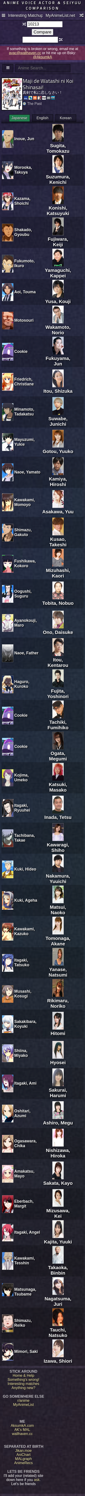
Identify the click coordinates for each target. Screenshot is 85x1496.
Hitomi (58, 1030)
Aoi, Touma (25, 292)
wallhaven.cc (22, 1434)
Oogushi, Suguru (23, 593)
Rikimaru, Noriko (58, 1000)
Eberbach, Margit (24, 1203)
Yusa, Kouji (58, 298)
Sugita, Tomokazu (57, 145)
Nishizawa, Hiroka (58, 1150)
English (42, 118)
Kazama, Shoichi (22, 201)
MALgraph (23, 1459)
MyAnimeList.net (60, 15)
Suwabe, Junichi (57, 418)
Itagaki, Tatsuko (21, 962)
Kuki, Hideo (25, 869)
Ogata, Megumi (58, 753)
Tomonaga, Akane (58, 938)
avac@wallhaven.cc (25, 53)
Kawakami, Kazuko (24, 931)
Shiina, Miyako (21, 1053)
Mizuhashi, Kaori (58, 570)
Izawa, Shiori (58, 1358)
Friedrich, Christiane (24, 381)
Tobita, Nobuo (58, 600)
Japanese (19, 118)
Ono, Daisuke (58, 629)
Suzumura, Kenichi (58, 177)
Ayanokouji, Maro (25, 623)
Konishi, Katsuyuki (58, 208)
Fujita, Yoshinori (57, 691)
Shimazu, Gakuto (23, 532)
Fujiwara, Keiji (58, 239)
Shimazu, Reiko (23, 1323)
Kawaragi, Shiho (58, 845)
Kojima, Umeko (21, 777)
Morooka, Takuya (23, 170)
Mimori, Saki (26, 1351)
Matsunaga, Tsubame (25, 1291)
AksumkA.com (22, 1426)
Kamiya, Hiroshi (58, 479)
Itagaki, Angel (27, 1232)
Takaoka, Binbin (58, 1267)
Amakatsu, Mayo (24, 1173)
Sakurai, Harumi (58, 1090)
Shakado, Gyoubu (23, 232)
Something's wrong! (23, 1380)
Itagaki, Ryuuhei (22, 808)
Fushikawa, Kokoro (25, 563)
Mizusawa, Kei (58, 1210)
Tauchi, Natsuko (58, 1330)
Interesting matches (23, 1384)
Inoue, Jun (24, 139)
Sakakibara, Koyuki (25, 1024)
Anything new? (23, 1388)
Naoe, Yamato (27, 472)
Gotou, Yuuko (58, 448)
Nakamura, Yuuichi (58, 876)
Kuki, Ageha (25, 900)
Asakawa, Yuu (57, 509)
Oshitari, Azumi (22, 1113)
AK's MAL (22, 1430)
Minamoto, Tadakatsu (24, 411)
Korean (66, 118)
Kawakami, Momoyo (24, 502)
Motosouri (24, 320)
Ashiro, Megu (58, 1120)
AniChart (23, 1455)
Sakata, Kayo (58, 1180)
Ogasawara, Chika (25, 1143)
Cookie (21, 351)
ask (37, 1480)
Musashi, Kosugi (22, 993)
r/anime (23, 1400)
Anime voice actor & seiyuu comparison (42, 5)
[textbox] (45, 24)
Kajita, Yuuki (58, 1239)
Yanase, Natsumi (58, 969)
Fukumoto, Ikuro (24, 263)
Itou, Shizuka (58, 388)
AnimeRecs (23, 1463)
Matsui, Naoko (58, 907)
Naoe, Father (26, 653)
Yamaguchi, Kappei (58, 270)
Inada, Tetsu (58, 814)
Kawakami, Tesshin (24, 1260)
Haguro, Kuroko (21, 684)
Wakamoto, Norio (58, 327)
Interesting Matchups (25, 15)
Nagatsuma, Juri (58, 1299)
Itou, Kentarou (58, 660)
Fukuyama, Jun (58, 358)
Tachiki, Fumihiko (57, 722)
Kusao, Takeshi (58, 539)
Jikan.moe (23, 1451)
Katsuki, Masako (58, 784)
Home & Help (23, 1375)
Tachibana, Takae (24, 838)
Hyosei (58, 1059)
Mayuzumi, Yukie (24, 442)
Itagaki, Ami (25, 1083)
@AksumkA (42, 57)
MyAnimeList (23, 1405)
